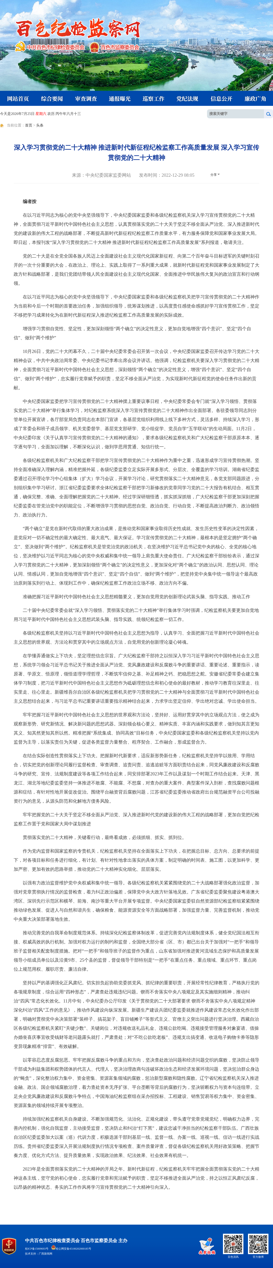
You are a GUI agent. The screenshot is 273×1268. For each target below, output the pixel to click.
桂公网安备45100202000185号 (71, 1248)
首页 (28, 125)
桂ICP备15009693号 (36, 1248)
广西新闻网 (45, 1253)
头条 (39, 125)
